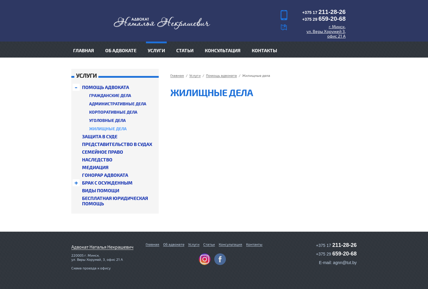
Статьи (184, 50)
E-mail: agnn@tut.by (338, 262)
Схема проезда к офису (91, 268)
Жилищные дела (108, 128)
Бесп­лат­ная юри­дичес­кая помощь (115, 201)
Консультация (222, 50)
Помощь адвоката (105, 87)
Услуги (193, 244)
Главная (83, 50)
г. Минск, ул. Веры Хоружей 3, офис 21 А (326, 31)
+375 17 (324, 12)
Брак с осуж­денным (107, 182)
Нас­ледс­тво (97, 159)
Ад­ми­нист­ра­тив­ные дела (117, 103)
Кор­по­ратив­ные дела (113, 112)
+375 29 (324, 19)
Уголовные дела (107, 120)
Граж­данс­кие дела (110, 95)
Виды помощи (100, 190)
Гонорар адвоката (105, 175)
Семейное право (102, 152)
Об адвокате (120, 50)
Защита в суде (99, 136)
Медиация (95, 167)
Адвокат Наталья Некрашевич (102, 247)
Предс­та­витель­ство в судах (117, 144)
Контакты (264, 50)
